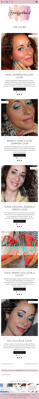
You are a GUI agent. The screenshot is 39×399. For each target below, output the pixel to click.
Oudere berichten (7, 363)
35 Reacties (19, 224)
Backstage (13, 395)
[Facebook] (7, 2)
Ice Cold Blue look (19, 341)
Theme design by (19, 397)
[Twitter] (1, 2)
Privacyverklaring (23, 395)
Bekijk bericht (19, 89)
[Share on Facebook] (19, 94)
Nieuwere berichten (31, 363)
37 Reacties (19, 291)
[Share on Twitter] (21, 94)
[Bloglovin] (9, 2)
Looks (19, 71)
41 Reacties (19, 91)
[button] (37, 2)
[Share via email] (18, 94)
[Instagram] (4, 2)
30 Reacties (19, 157)
